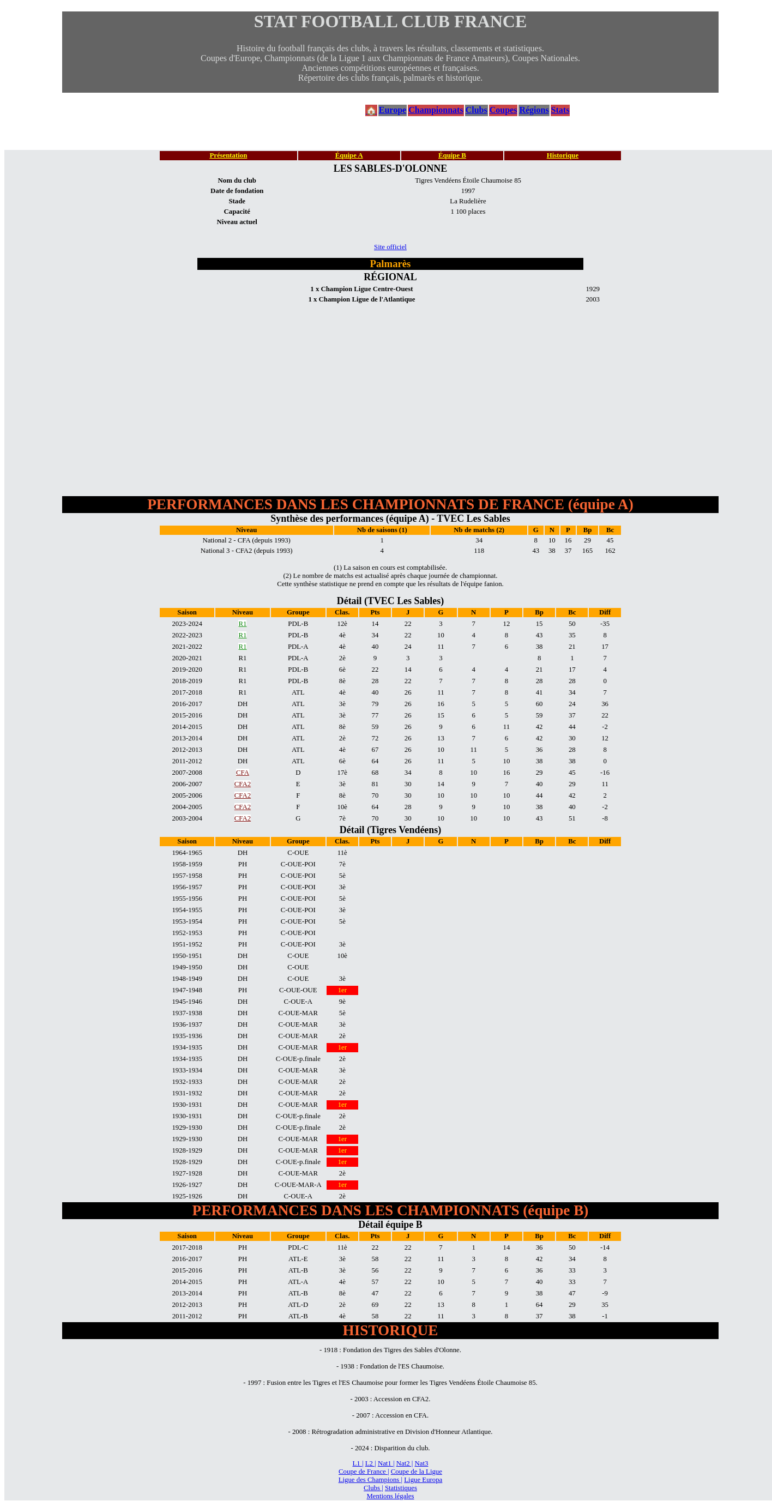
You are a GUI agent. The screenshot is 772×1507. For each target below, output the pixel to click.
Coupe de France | (364, 1471)
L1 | (358, 1463)
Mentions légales (390, 1496)
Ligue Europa (423, 1480)
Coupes (503, 109)
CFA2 (242, 784)
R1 (242, 624)
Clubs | (373, 1488)
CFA (242, 772)
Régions (533, 109)
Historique (562, 155)
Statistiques (401, 1488)
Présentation (228, 155)
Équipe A (349, 155)
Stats (560, 109)
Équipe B (452, 155)
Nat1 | (386, 1463)
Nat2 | (404, 1463)
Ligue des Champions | (370, 1480)
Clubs (476, 109)
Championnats (435, 109)
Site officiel (390, 247)
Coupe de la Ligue (416, 1471)
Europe (392, 109)
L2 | (370, 1463)
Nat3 (422, 1463)
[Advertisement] (390, 387)
